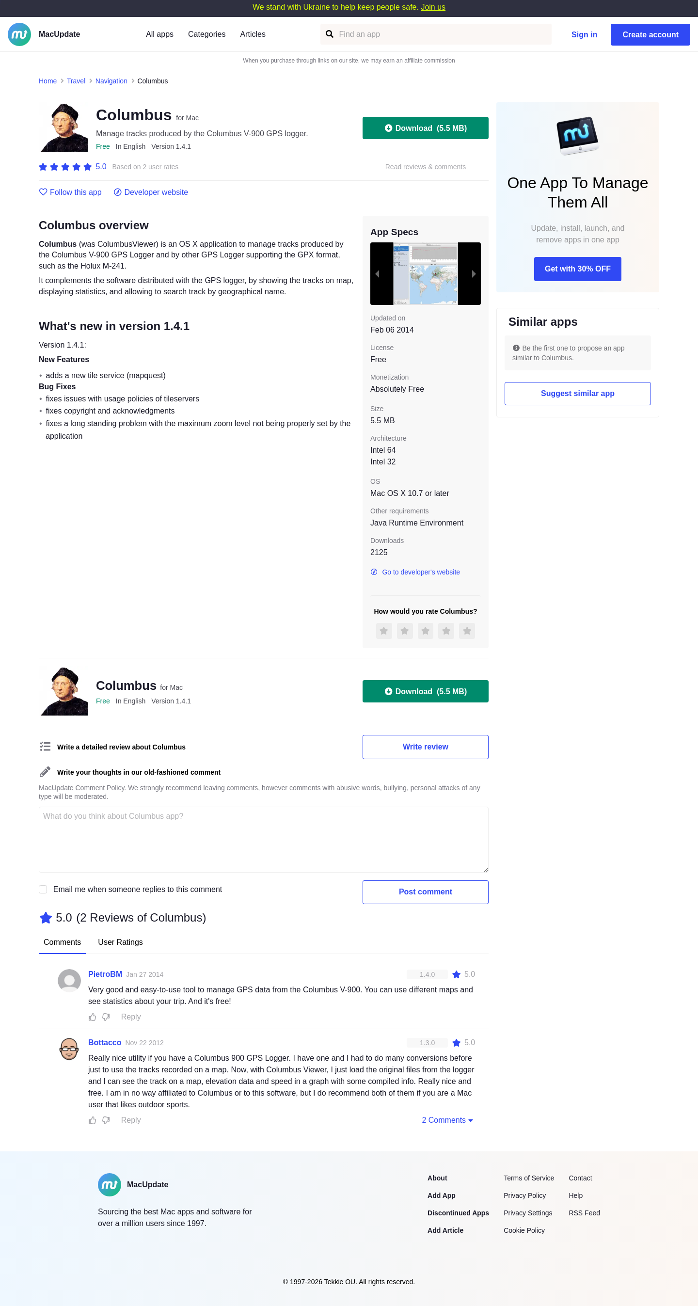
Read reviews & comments (425, 167)
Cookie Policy (524, 1230)
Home (48, 81)
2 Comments (448, 1120)
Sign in (584, 35)
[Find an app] (328, 34)
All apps (160, 34)
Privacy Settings (528, 1213)
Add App (442, 1195)
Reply (131, 1017)
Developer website (151, 192)
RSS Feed (584, 1213)
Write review (425, 747)
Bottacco (104, 1042)
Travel (76, 81)
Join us (433, 7)
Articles (252, 34)
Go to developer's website (415, 572)
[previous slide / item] (377, 273)
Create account (650, 35)
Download (425, 128)
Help (576, 1195)
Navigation (111, 81)
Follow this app (70, 192)
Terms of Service (529, 1178)
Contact (580, 1178)
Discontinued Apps (458, 1213)
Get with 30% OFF (578, 269)
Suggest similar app (578, 393)
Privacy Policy (525, 1195)
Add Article (445, 1230)
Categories (206, 34)
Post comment (425, 892)
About (437, 1178)
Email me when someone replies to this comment (137, 889)
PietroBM (105, 974)
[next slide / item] (474, 273)
